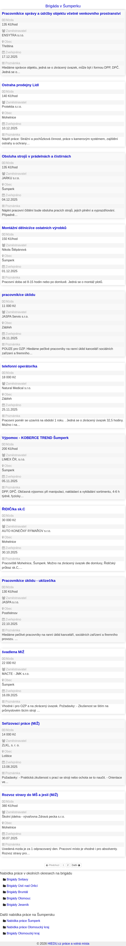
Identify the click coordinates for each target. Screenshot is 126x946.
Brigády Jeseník (18, 904)
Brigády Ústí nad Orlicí (22, 885)
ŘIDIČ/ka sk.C (13, 509)
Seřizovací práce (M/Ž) (21, 723)
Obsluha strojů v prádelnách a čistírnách (36, 156)
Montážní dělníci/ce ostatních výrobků (34, 228)
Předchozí (52, 865)
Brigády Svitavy (17, 879)
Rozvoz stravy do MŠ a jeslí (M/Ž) (30, 795)
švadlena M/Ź (13, 652)
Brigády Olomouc (18, 898)
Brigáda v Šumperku (63, 6)
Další (76, 865)
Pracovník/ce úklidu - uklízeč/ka (29, 581)
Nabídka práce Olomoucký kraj (28, 927)
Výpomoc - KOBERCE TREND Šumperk (35, 438)
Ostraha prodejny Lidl (20, 85)
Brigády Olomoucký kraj (23, 933)
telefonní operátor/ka (19, 366)
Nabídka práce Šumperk (23, 920)
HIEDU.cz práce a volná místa (68, 943)
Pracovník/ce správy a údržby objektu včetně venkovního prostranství (61, 13)
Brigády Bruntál (17, 892)
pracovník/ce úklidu (18, 295)
